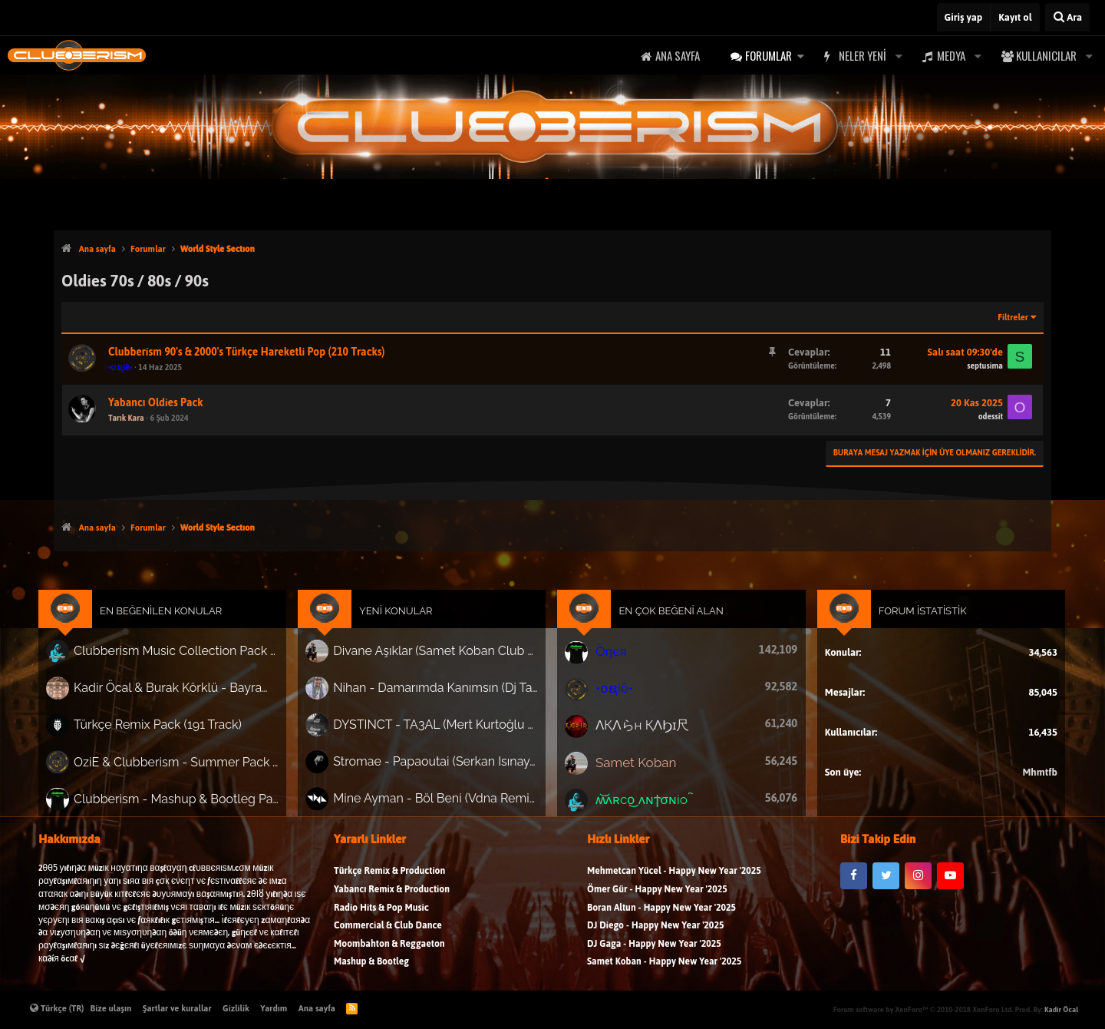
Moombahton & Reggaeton (389, 956)
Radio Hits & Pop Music (381, 920)
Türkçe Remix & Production (389, 883)
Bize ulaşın (111, 1008)
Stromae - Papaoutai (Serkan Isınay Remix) (444, 766)
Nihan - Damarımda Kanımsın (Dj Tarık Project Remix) (444, 696)
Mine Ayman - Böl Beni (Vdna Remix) (444, 800)
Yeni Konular (407, 624)
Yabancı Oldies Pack (155, 402)
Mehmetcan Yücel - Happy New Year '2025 (674, 883)
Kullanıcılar (1046, 55)
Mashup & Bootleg (371, 974)
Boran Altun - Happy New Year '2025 (661, 920)
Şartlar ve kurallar (177, 1008)
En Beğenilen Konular (187, 624)
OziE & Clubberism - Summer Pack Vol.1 (199, 765)
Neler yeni (862, 55)
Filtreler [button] (1013, 317)
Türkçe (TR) (57, 1008)
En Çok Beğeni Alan (665, 624)
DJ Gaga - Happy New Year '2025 (654, 956)
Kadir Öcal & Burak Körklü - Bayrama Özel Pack (199, 696)
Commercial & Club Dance (388, 938)
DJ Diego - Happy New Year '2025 (655, 938)
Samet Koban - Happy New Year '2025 (664, 974)
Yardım (273, 1008)
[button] (800, 55)
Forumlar (768, 55)
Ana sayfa (677, 55)
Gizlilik (236, 1008)
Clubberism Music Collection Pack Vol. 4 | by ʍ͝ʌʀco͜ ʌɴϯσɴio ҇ (199, 661)
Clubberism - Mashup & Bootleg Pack (199, 800)
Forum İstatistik (900, 624)
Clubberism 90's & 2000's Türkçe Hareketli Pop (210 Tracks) (246, 352)
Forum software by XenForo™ (923, 1009)
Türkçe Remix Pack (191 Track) (183, 731)
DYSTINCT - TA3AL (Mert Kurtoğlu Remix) (444, 731)
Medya (951, 55)
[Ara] (1067, 17)
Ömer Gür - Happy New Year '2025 (657, 902)
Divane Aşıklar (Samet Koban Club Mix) (444, 662)
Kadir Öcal (1061, 1009)
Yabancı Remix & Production (392, 902)
